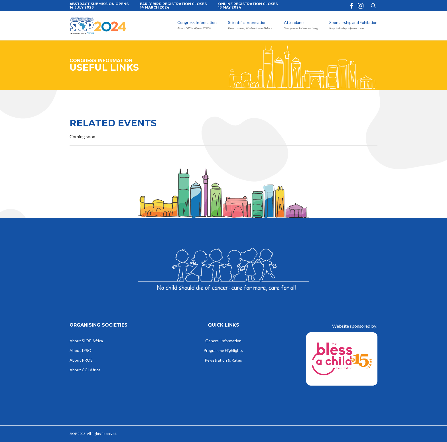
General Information (223, 341)
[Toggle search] (373, 5)
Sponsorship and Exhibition (353, 23)
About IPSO (81, 351)
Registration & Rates (223, 360)
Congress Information (197, 23)
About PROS (81, 360)
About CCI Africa (85, 370)
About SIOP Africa (86, 341)
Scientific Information (247, 23)
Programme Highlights (223, 351)
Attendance (295, 23)
